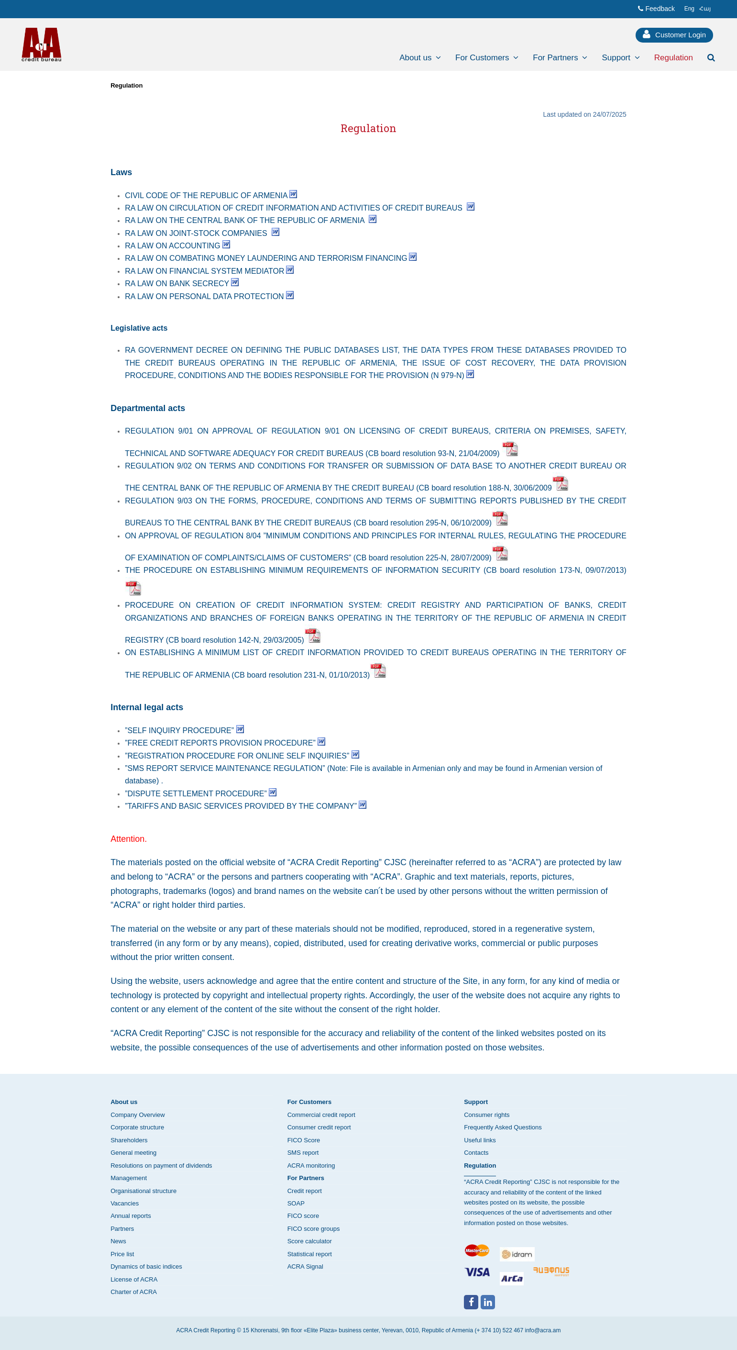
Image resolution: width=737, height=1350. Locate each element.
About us (123, 1101)
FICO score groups (313, 1228)
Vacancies (124, 1203)
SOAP (296, 1203)
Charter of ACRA (133, 1291)
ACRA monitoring (311, 1165)
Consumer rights (486, 1114)
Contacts (476, 1152)
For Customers (309, 1101)
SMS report (303, 1152)
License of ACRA (133, 1279)
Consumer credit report (319, 1127)
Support (476, 1101)
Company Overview (137, 1114)
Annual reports (130, 1215)
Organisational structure (143, 1190)
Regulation (126, 85)
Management (128, 1178)
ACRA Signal (305, 1266)
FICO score (303, 1215)
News (118, 1241)
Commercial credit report (321, 1114)
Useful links (479, 1140)
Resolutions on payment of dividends (161, 1165)
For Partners (305, 1178)
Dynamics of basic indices (146, 1266)
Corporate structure (137, 1127)
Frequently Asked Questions (503, 1127)
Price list (122, 1254)
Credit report (304, 1190)
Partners (122, 1228)
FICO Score (303, 1140)
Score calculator (309, 1241)
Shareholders (128, 1140)
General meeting (133, 1152)
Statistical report (309, 1254)
